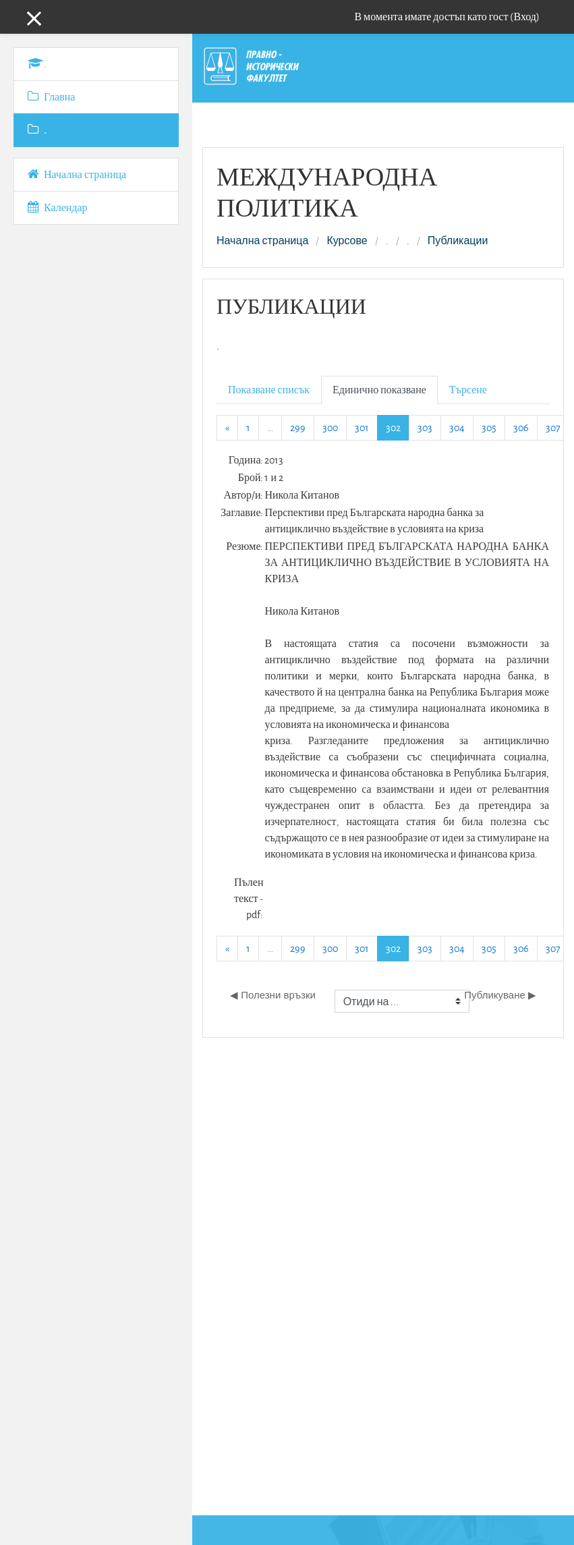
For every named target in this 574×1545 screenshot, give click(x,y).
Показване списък (269, 390)
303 (425, 427)
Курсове (346, 241)
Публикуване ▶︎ (500, 995)
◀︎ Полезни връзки (273, 995)
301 (362, 427)
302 (397, 427)
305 (489, 427)
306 (521, 427)
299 (298, 427)
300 (330, 427)
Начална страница (262, 241)
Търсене (468, 390)
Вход (524, 16)
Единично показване (379, 390)
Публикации (458, 241)
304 (457, 427)
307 (553, 427)
